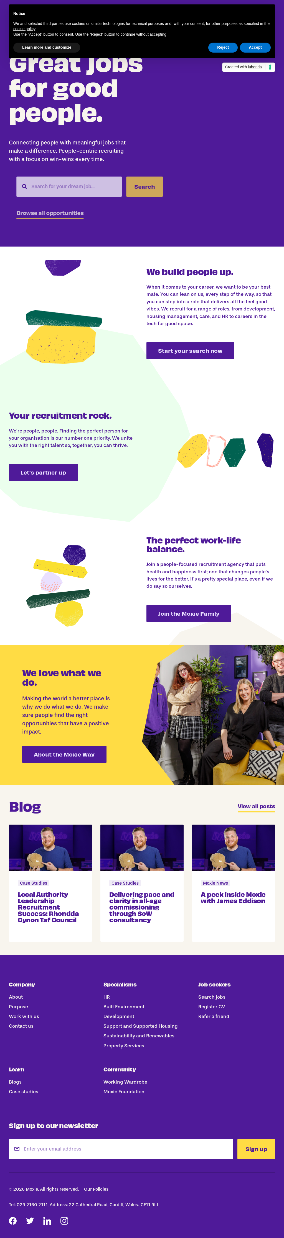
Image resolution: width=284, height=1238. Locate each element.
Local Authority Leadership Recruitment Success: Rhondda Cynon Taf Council (48, 906)
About (16, 997)
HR (106, 997)
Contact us (21, 1026)
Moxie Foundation (123, 1092)
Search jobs (211, 997)
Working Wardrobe (125, 1082)
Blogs (15, 1082)
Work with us (24, 1017)
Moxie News (215, 883)
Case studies (23, 1092)
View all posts (256, 806)
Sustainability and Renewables (138, 1036)
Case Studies (33, 883)
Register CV (211, 1007)
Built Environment (123, 1007)
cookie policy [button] (24, 29)
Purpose (18, 1007)
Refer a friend (213, 1017)
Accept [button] (255, 47)
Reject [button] (223, 47)
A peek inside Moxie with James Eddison (233, 897)
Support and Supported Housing (140, 1026)
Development (118, 1017)
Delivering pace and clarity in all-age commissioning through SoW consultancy (141, 906)
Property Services (123, 1046)
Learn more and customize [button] (46, 47)
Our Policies (96, 1189)
